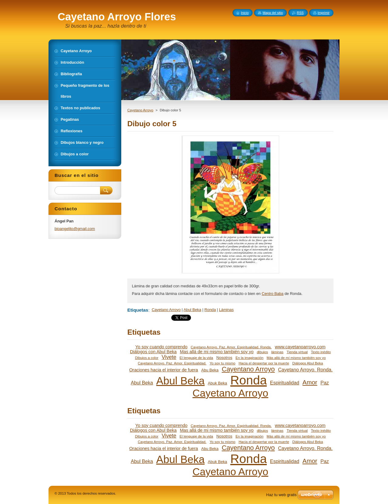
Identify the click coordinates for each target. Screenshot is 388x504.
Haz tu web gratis (281, 494)
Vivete (169, 357)
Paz (324, 382)
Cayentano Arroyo (248, 369)
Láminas (226, 309)
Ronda (210, 309)
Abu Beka (210, 370)
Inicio (245, 13)
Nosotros (224, 357)
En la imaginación (249, 358)
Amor (310, 382)
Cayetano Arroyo (140, 110)
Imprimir (323, 13)
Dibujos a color (146, 358)
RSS (300, 13)
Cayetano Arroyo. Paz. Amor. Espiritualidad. (172, 363)
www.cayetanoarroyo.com (300, 346)
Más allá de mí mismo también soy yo (296, 358)
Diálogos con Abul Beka (153, 351)
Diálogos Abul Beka (307, 363)
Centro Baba (272, 293)
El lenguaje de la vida (196, 358)
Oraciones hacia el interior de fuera (163, 369)
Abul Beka (192, 309)
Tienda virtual (297, 352)
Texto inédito (321, 352)
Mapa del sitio (273, 13)
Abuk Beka (217, 383)
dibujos (262, 352)
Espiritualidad (284, 382)
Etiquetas (137, 310)
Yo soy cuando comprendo (161, 346)
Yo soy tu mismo (222, 363)
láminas (277, 352)
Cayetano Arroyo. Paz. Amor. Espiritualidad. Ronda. (231, 347)
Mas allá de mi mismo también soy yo (216, 351)
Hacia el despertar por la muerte (264, 363)
